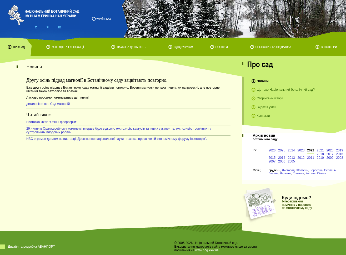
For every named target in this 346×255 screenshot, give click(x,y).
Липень (273, 173)
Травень (298, 173)
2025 (281, 150)
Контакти (263, 116)
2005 (291, 161)
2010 (320, 158)
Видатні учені (266, 107)
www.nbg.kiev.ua (207, 250)
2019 (339, 150)
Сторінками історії (270, 98)
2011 (310, 158)
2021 (320, 150)
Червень (285, 173)
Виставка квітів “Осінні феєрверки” (51, 122)
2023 (301, 150)
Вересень (316, 170)
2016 (339, 154)
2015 (272, 158)
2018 (320, 154)
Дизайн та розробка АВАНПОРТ (31, 246)
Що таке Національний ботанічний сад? (286, 89)
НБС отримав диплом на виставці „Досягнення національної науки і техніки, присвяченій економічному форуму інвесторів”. (116, 139)
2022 (310, 150)
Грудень (274, 170)
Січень (321, 173)
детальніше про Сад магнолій (48, 104)
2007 (272, 161)
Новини (263, 81)
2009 (330, 158)
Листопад (288, 170)
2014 (281, 158)
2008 (339, 158)
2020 (330, 150)
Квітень (310, 173)
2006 (281, 161)
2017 (330, 154)
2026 (272, 150)
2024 (291, 150)
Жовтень (302, 170)
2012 (301, 158)
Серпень (330, 170)
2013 (291, 158)
